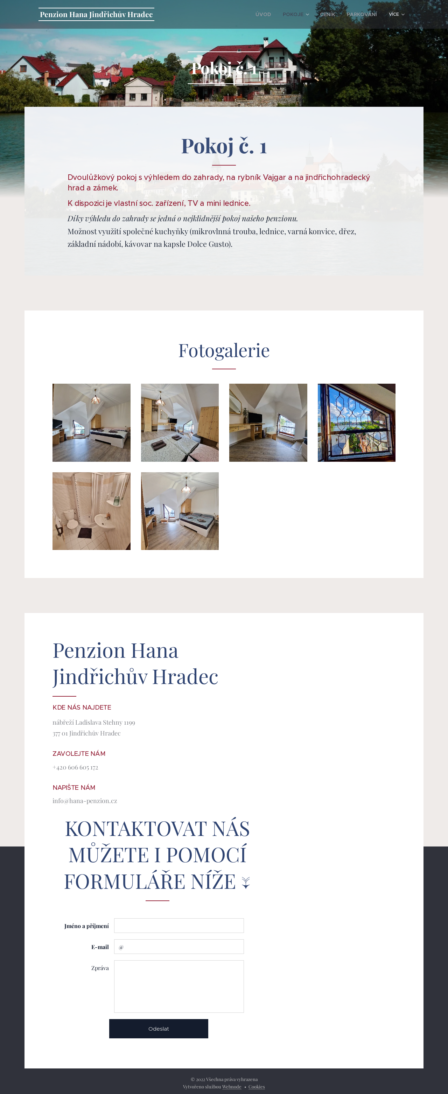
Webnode (231, 1086)
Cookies (256, 1086)
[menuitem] (208, 14)
